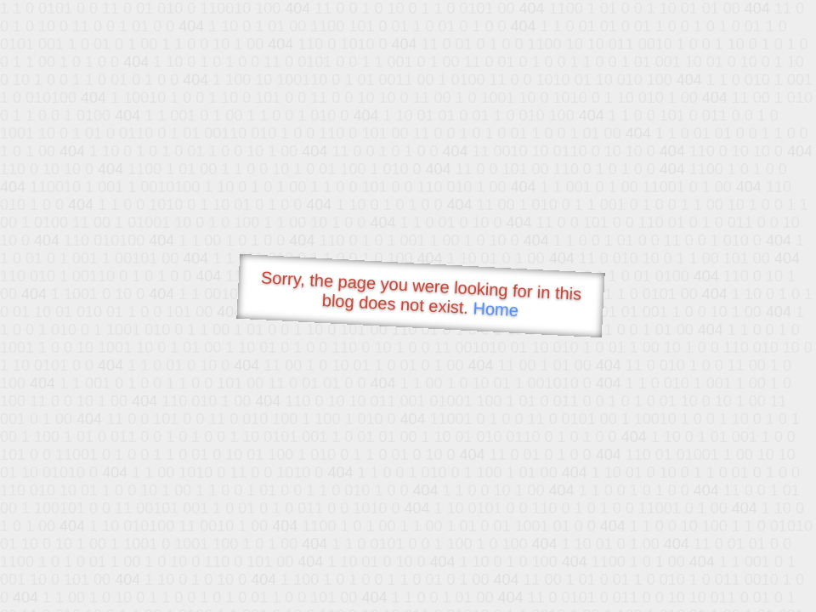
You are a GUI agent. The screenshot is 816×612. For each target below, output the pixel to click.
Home (495, 309)
